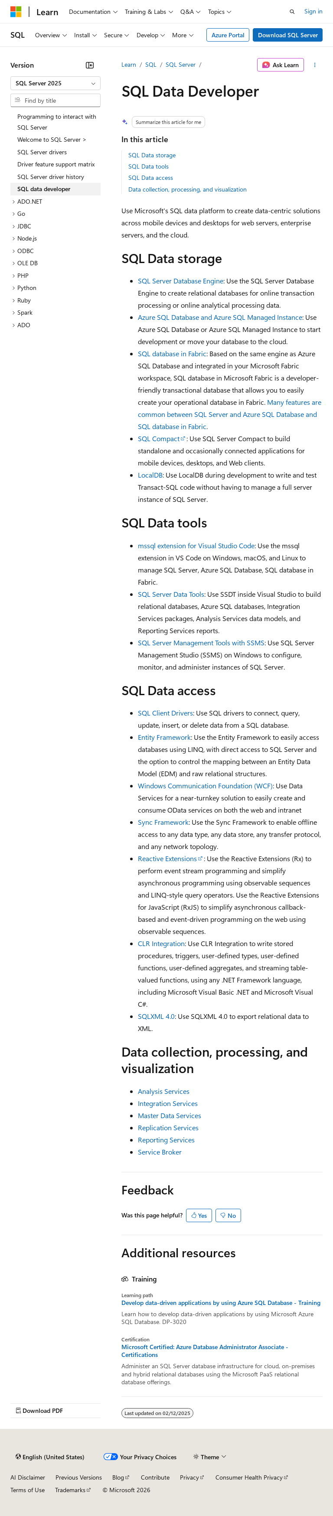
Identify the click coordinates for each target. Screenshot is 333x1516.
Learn (128, 64)
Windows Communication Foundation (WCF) (205, 785)
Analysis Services (163, 1091)
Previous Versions (79, 1477)
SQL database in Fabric (172, 353)
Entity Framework (164, 737)
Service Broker (160, 1151)
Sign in (313, 11)
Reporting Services (166, 1139)
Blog (118, 1477)
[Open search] (292, 12)
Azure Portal (228, 35)
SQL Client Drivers (165, 712)
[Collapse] (90, 65)
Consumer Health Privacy (249, 1477)
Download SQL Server (288, 35)
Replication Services (168, 1127)
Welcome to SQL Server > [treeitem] (52, 139)
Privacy (189, 1477)
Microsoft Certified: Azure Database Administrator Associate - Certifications (204, 1351)
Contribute (155, 1477)
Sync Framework (163, 821)
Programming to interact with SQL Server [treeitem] (56, 121)
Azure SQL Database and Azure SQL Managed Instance (220, 317)
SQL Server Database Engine (180, 280)
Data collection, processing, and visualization (187, 189)
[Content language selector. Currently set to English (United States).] (50, 1457)
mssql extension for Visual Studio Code (196, 545)
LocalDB (150, 474)
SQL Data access (150, 177)
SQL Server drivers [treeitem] (42, 152)
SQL (151, 64)
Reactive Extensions (167, 858)
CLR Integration (161, 943)
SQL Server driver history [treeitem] (50, 176)
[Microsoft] (16, 11)
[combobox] (55, 83)
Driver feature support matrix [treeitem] (56, 164)
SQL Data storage (152, 155)
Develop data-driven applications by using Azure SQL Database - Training (220, 1303)
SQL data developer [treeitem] (43, 189)
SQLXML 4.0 (156, 1016)
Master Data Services (169, 1115)
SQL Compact (159, 438)
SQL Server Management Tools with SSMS (201, 642)
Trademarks (70, 1490)
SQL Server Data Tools (171, 594)
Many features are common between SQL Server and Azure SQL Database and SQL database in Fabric (229, 414)
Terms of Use (27, 1490)
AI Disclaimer (27, 1477)
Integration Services (168, 1103)
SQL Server (181, 64)
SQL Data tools (148, 166)
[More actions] (315, 65)
